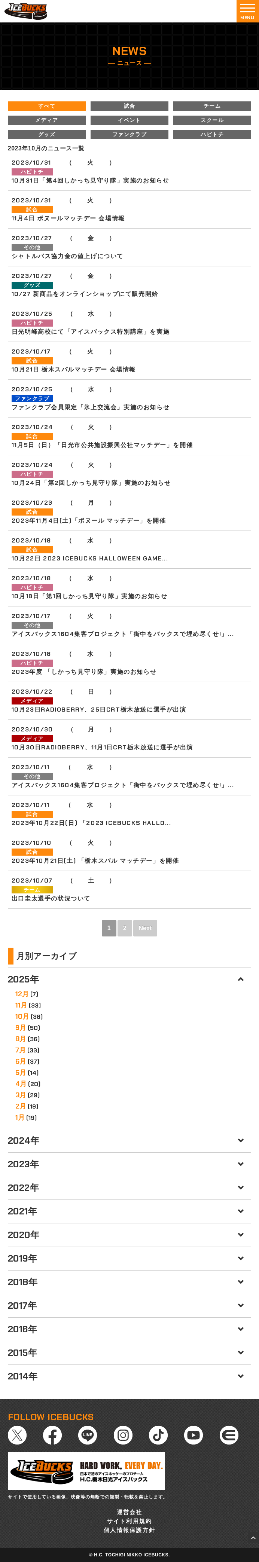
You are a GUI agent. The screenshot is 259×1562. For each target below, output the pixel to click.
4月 (21, 1083)
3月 (20, 1095)
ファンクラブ (129, 134)
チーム (212, 106)
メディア (46, 120)
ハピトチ (212, 134)
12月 (22, 994)
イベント (129, 120)
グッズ (46, 134)
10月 (22, 1016)
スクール (212, 120)
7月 (20, 1050)
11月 (21, 1005)
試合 (129, 106)
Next (145, 928)
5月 (20, 1072)
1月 (20, 1117)
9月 (20, 1027)
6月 (20, 1061)
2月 (20, 1106)
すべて (46, 106)
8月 (20, 1038)
